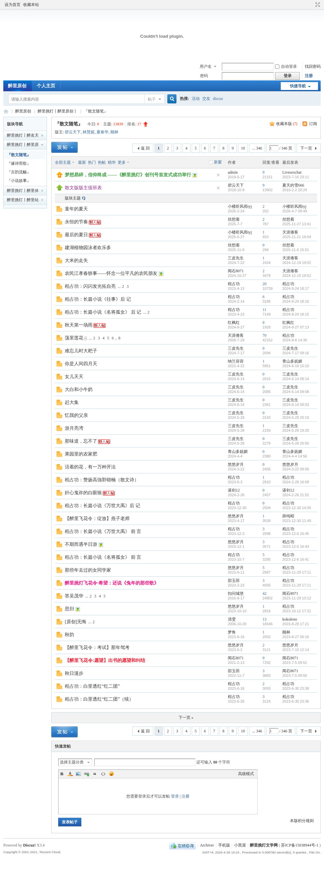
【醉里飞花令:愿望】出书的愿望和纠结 (105, 660)
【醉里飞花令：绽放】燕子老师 (97, 518)
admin (233, 172)
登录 (175, 796)
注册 (309, 75)
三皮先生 (236, 258)
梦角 (232, 632)
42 (264, 593)
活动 (196, 98)
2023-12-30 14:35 (296, 508)
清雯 (232, 619)
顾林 (114, 132)
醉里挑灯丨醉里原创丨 (57, 111)
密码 (204, 75)
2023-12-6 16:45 (295, 534)
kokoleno (289, 619)
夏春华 (102, 132)
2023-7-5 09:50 (294, 675)
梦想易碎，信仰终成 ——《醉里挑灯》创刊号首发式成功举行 (128, 174)
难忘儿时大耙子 (81, 350)
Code (103, 773)
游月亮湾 (74, 428)
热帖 (102, 162)
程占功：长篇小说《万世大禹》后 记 (102, 505)
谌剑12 (234, 490)
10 (243, 148)
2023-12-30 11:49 (296, 521)
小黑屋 (240, 845)
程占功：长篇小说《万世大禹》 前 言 (103, 531)
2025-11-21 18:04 (296, 237)
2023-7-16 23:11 (295, 177)
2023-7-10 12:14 (295, 650)
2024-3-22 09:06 (295, 469)
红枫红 (234, 322)
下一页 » (186, 717)
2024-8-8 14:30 (294, 340)
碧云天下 (73, 132)
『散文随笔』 (96, 111)
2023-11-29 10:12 (296, 598)
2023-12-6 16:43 (295, 546)
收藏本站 (31, 4)
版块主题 (73, 198)
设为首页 (12, 4)
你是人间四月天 (81, 363)
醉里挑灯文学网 (6, 111)
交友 (206, 98)
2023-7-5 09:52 (294, 663)
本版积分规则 (302, 820)
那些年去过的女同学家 (88, 570)
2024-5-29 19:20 (295, 430)
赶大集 (72, 402)
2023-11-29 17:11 (296, 572)
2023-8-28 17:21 (295, 624)
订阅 (313, 123)
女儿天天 (74, 376)
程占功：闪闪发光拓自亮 (90, 286)
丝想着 (234, 219)
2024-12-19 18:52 (296, 276)
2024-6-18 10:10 (295, 366)
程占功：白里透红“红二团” (92, 686)
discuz (218, 98)
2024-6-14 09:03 (295, 405)
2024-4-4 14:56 (294, 456)
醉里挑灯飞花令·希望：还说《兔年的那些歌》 (112, 583)
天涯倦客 (290, 232)
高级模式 (246, 773)
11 (264, 309)
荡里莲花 (74, 337)
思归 (69, 608)
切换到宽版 (317, 5)
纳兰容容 (236, 361)
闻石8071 (236, 271)
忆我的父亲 (76, 415)
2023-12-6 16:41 (295, 559)
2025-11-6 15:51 (295, 250)
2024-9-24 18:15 (295, 314)
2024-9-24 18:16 (295, 301)
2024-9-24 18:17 (295, 288)
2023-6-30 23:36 (295, 701)
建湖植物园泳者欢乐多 (88, 247)
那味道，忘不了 (81, 441)
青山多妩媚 (292, 361)
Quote (95, 773)
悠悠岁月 (236, 464)
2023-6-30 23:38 (295, 688)
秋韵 (69, 634)
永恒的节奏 (76, 221)
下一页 (306, 148)
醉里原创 (17, 85)
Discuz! (29, 845)
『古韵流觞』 (19, 172)
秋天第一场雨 (79, 325)
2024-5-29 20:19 (295, 417)
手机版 (224, 845)
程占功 (234, 284)
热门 (92, 162)
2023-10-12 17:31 (296, 611)
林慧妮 (89, 132)
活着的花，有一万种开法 (90, 466)
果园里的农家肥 (81, 454)
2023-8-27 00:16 (295, 637)
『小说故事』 (19, 180)
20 (264, 284)
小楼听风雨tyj (240, 206)
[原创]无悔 (75, 621)
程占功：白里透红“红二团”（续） (99, 699)
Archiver (207, 845)
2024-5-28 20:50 (295, 443)
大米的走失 (76, 260)
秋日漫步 (74, 673)
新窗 (218, 162)
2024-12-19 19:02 (296, 263)
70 (264, 335)
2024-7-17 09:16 (295, 353)
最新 (82, 162)
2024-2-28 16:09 (295, 482)
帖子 (152, 99)
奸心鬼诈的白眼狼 (83, 492)
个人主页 (46, 85)
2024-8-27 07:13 (295, 327)
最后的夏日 (76, 234)
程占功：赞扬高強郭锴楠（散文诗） (102, 479)
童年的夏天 (76, 208)
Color (70, 773)
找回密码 (313, 66)
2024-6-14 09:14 (295, 379)
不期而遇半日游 (81, 544)
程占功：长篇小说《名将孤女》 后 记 (103, 312)
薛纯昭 (288, 516)
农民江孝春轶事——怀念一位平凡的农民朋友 (111, 273)
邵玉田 (234, 580)
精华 (112, 162)
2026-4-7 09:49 (294, 211)
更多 (122, 162)
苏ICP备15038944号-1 (299, 845)
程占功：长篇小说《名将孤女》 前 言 (103, 557)
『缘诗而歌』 (19, 163)
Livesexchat (292, 172)
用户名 (206, 66)
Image (78, 773)
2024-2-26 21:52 (295, 495)
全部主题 (63, 162)
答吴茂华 (74, 595)
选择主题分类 (72, 762)
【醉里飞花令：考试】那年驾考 (97, 647)
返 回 (145, 148)
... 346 (257, 148)
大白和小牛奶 (79, 389)
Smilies (111, 773)
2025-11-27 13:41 (296, 224)
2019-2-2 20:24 (294, 190)
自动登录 (286, 66)
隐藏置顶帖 (218, 175)
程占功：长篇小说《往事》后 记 (98, 299)
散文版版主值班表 (83, 187)
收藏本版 (287, 123)
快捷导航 (298, 86)
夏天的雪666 (293, 185)
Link (86, 773)
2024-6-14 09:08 (295, 392)
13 (264, 619)
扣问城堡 (236, 593)
